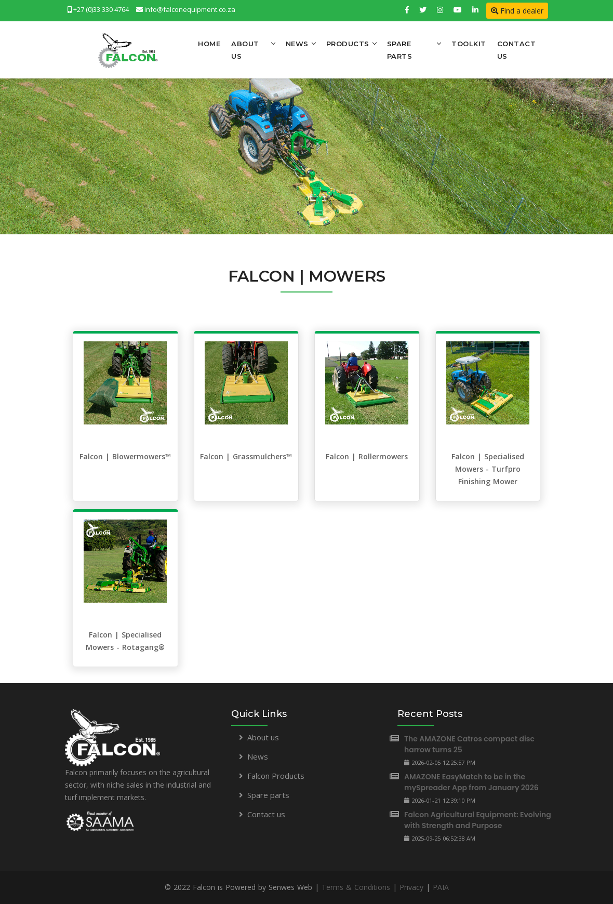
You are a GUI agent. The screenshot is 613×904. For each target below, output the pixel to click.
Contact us (266, 814)
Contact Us (516, 49)
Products (347, 43)
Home (209, 43)
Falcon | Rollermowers (367, 456)
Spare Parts (399, 49)
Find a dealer (517, 11)
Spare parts (268, 795)
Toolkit (468, 43)
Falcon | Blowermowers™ (125, 456)
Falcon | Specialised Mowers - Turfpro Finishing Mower (487, 468)
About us (263, 737)
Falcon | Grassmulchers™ (246, 456)
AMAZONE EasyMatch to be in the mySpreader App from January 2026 (471, 782)
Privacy (411, 887)
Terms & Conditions (356, 887)
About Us (245, 49)
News (297, 43)
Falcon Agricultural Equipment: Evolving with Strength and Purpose (477, 820)
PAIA (441, 887)
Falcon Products (275, 775)
